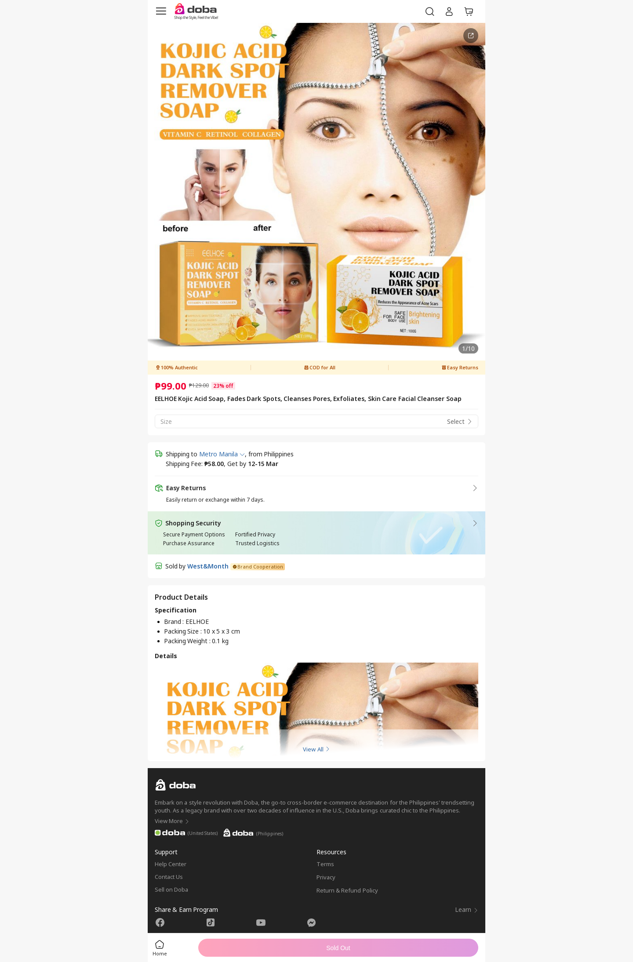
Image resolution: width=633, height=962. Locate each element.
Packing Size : (183, 631)
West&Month (208, 566)
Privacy (325, 877)
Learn (466, 909)
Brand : (175, 621)
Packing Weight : (188, 641)
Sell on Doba (171, 889)
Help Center (170, 864)
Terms (325, 864)
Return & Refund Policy (347, 890)
